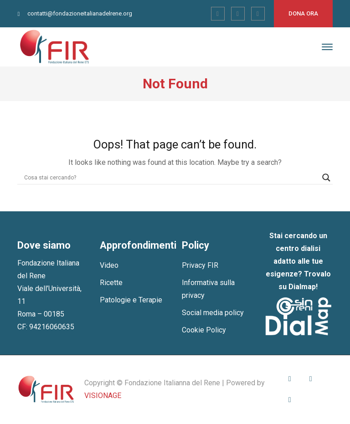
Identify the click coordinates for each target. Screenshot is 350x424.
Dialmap (302, 286)
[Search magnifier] (326, 177)
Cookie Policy (204, 330)
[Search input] (170, 177)
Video (109, 265)
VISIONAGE (102, 395)
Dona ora (303, 13)
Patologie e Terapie (131, 300)
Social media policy (213, 312)
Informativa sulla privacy (208, 289)
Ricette (111, 282)
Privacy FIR (200, 265)
